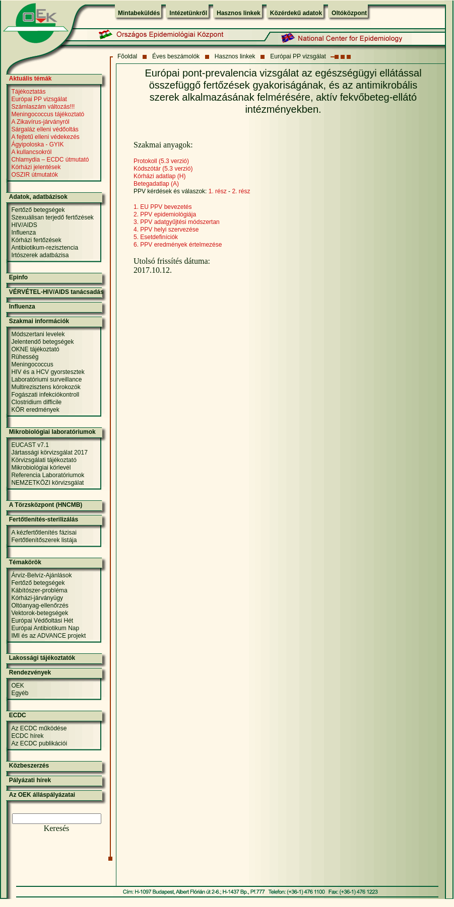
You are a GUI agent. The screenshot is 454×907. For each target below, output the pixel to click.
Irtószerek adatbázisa (40, 255)
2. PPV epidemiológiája (165, 214)
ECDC (17, 715)
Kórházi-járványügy (37, 597)
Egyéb (19, 693)
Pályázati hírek (30, 780)
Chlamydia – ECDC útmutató (50, 159)
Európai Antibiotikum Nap (45, 628)
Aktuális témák (30, 78)
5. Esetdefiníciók (156, 237)
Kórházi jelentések (35, 167)
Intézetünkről (188, 13)
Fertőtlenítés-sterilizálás (43, 519)
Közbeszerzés (29, 765)
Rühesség (24, 356)
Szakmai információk (39, 321)
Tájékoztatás (28, 91)
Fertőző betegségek (37, 209)
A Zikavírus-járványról (40, 121)
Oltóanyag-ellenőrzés (39, 605)
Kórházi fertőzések (36, 240)
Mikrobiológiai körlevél (41, 467)
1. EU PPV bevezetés (162, 206)
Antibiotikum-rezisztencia (44, 247)
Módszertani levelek (37, 334)
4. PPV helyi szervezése (166, 229)
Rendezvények (30, 672)
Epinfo (18, 277)
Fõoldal (127, 56)
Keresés (57, 828)
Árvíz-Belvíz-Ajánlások (41, 575)
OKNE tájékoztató (35, 349)
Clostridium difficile (36, 402)
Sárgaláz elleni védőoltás (44, 129)
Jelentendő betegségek (42, 341)
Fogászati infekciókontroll (45, 394)
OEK (17, 685)
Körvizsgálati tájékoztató (43, 460)
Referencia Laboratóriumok (47, 475)
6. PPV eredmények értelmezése (178, 244)
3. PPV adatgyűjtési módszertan (177, 221)
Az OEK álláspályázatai (42, 794)
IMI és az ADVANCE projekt (48, 635)
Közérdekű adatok (296, 13)
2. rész (241, 191)
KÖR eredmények (35, 409)
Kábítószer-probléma (39, 590)
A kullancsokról (31, 152)
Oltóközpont (349, 13)
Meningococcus (32, 364)
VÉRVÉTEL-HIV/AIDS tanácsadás (56, 291)
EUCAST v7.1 (29, 444)
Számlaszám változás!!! (43, 106)
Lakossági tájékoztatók (42, 657)
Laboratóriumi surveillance (46, 379)
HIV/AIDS (24, 225)
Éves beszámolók (176, 56)
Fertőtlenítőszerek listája (44, 540)
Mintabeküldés (139, 13)
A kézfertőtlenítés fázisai (43, 532)
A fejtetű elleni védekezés (45, 136)
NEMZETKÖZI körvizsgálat (47, 482)
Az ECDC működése (39, 728)
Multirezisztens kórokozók (45, 387)
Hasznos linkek (239, 13)
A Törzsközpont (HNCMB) (46, 504)
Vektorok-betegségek (39, 613)
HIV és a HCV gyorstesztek (47, 371)
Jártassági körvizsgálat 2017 (49, 452)
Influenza (23, 232)
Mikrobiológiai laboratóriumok (52, 431)
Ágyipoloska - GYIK (37, 144)
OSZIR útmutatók (34, 174)
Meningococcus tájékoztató (47, 114)
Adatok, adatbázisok (38, 196)
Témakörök (25, 562)
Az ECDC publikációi (39, 743)
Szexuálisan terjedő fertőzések (52, 217)
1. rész (218, 191)
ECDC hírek (27, 735)
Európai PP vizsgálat (298, 56)
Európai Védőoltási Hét (42, 620)
